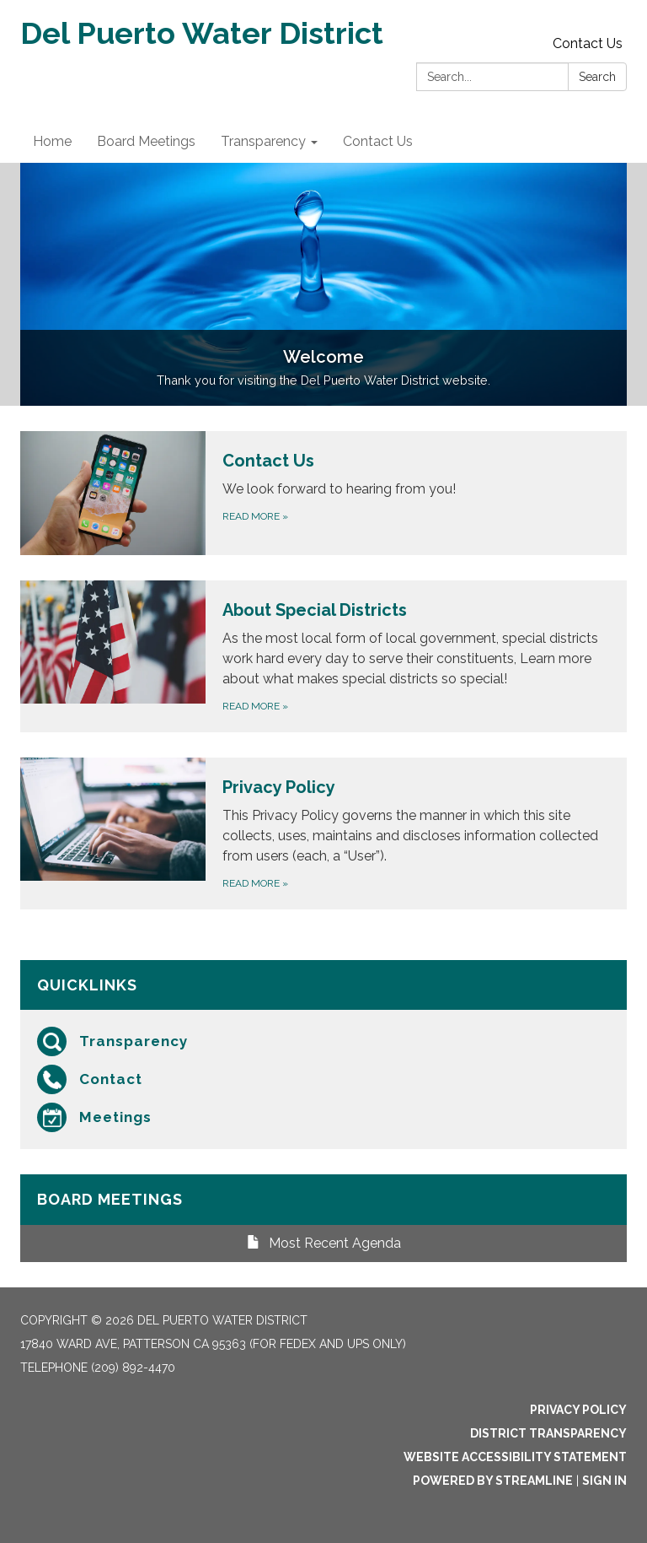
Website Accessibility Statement (515, 1457)
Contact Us (588, 43)
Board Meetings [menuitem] (146, 141)
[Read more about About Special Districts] (323, 656)
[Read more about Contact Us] (323, 493)
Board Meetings (110, 1199)
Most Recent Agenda (324, 1243)
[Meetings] (323, 1117)
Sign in (604, 1480)
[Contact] (323, 1079)
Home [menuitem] (52, 141)
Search (597, 77)
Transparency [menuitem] (263, 141)
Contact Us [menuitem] (378, 141)
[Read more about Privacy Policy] (323, 833)
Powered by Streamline (493, 1480)
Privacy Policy (578, 1409)
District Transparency (548, 1433)
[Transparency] (323, 1041)
